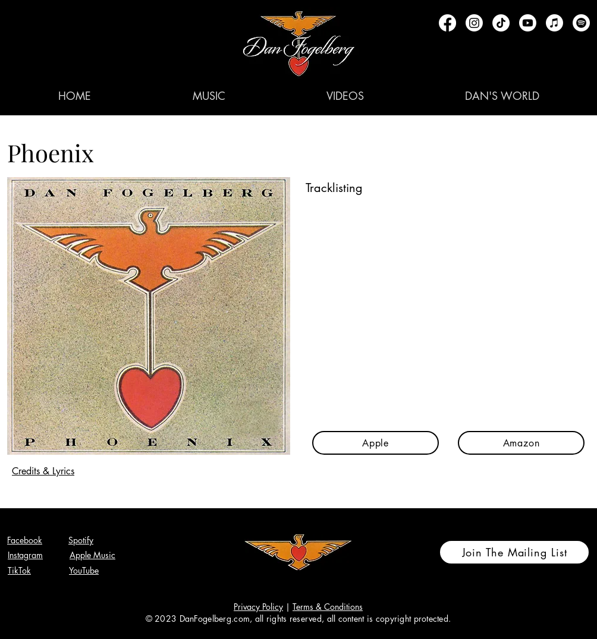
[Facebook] (447, 23)
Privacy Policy (258, 606)
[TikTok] (501, 23)
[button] (209, 95)
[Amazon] (521, 443)
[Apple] (375, 443)
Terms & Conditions (328, 606)
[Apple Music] (554, 23)
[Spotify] (581, 23)
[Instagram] (474, 23)
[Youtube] (527, 23)
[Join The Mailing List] (514, 552)
